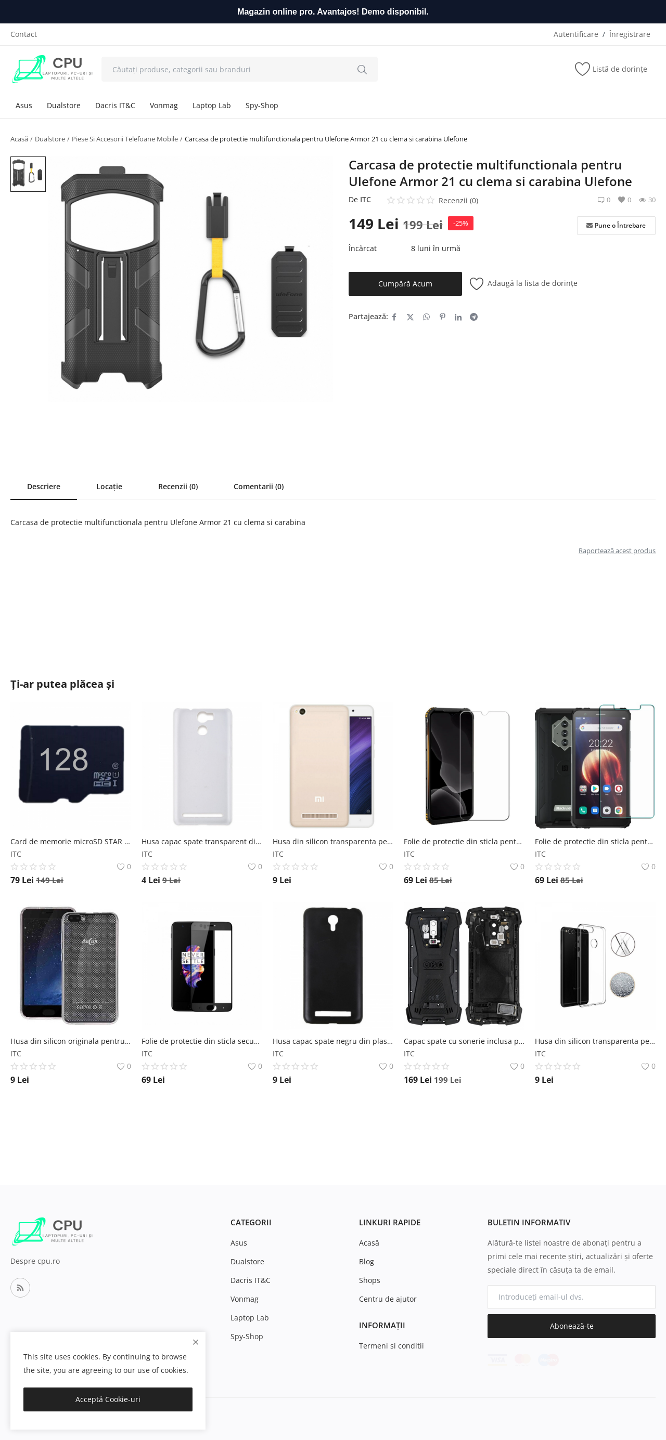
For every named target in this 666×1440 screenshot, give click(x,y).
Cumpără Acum (405, 284)
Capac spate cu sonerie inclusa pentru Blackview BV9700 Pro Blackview (464, 1041)
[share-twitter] (410, 316)
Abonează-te (572, 1326)
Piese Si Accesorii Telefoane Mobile (125, 138)
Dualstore (64, 105)
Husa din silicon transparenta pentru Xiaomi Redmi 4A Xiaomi (333, 841)
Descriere (43, 486)
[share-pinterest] (442, 316)
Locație (109, 486)
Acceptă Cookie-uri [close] (107, 1399)
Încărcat (363, 248)
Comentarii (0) (259, 486)
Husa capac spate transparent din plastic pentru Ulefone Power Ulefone (202, 841)
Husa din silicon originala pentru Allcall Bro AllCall (70, 1041)
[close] (195, 1342)
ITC (365, 199)
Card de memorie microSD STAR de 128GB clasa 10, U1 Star (70, 841)
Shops (369, 1280)
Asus (24, 105)
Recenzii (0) (178, 486)
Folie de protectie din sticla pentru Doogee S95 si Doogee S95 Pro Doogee (464, 841)
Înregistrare (629, 34)
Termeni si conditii (391, 1346)
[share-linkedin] (458, 316)
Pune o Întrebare (616, 225)
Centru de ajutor (388, 1299)
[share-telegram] (474, 316)
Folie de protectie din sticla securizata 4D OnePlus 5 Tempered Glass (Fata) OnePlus (202, 1041)
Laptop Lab (212, 105)
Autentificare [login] (576, 34)
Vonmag (164, 105)
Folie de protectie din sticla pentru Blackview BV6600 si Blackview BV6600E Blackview (595, 841)
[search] (362, 69)
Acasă (19, 138)
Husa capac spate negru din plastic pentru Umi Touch (333, 1041)
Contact (23, 34)
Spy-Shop (262, 105)
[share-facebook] (394, 316)
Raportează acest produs (617, 550)
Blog (366, 1261)
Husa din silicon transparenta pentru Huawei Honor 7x (595, 1041)
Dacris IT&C (115, 105)
